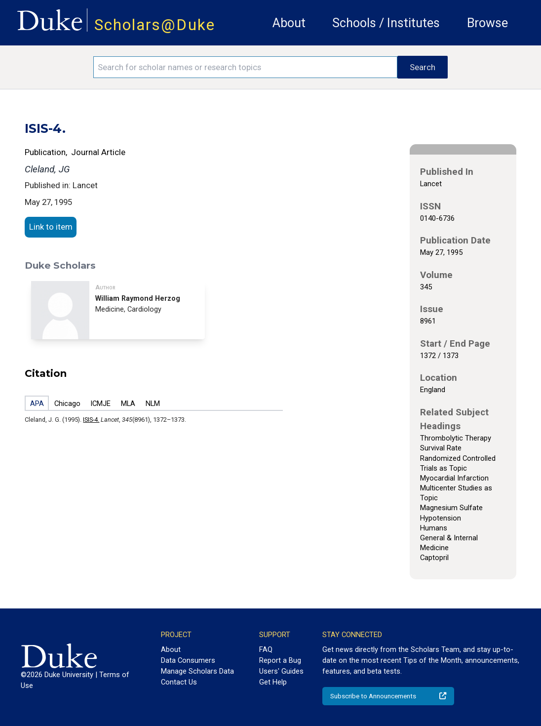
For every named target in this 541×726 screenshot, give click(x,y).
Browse (487, 23)
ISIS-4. (91, 419)
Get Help (273, 682)
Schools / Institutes (386, 23)
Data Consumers (188, 660)
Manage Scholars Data (197, 671)
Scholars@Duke (154, 25)
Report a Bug (280, 660)
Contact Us (179, 682)
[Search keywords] (245, 67)
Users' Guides (281, 671)
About (289, 23)
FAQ (265, 649)
